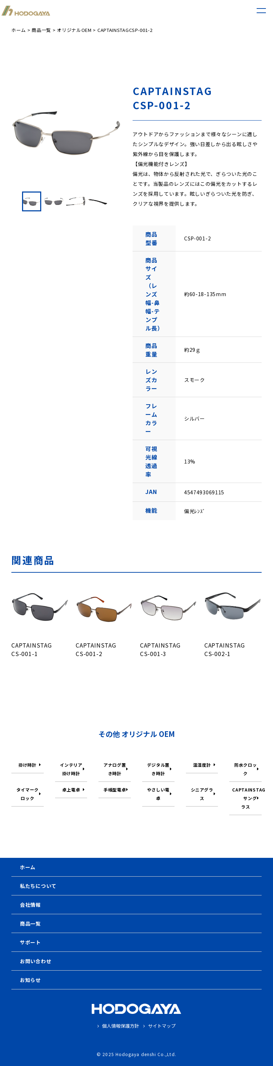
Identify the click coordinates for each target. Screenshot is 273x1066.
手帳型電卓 (114, 790)
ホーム (18, 30)
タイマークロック (27, 794)
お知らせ (30, 979)
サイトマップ (159, 1025)
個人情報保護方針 (118, 1025)
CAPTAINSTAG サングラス (247, 798)
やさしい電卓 (158, 794)
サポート (30, 942)
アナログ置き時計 (114, 769)
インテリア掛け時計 (71, 769)
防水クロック (245, 769)
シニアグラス (202, 794)
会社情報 (30, 904)
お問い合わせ (35, 961)
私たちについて (38, 885)
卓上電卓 (71, 790)
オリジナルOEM (74, 30)
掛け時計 (27, 765)
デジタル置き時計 (158, 769)
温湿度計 (202, 765)
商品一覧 (41, 30)
